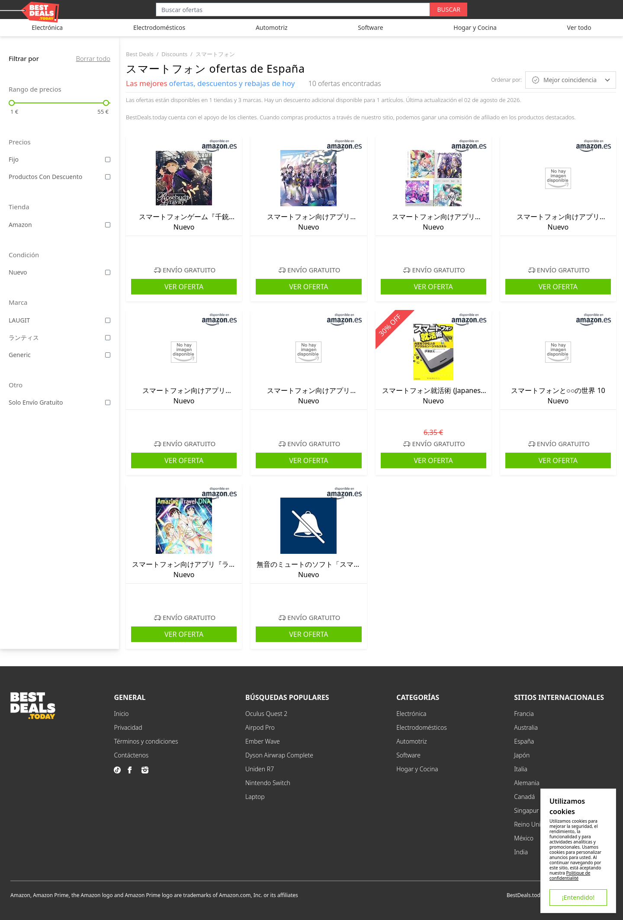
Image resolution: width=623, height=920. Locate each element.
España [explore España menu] (524, 741)
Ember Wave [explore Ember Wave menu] (262, 741)
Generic (20, 355)
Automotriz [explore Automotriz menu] (411, 741)
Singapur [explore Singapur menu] (526, 810)
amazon (20, 224)
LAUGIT (19, 320)
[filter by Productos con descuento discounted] (107, 176)
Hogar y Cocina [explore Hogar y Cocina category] (475, 27)
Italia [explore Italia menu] (520, 769)
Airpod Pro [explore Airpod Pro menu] (260, 727)
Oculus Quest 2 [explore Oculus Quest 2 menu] (266, 713)
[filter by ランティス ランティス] (107, 337)
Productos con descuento (45, 176)
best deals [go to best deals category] (140, 54)
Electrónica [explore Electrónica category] (47, 27)
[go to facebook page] (133, 770)
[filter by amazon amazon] (107, 224)
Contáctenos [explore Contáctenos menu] (131, 755)
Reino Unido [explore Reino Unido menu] (531, 824)
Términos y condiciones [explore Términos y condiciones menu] (146, 741)
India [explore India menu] (521, 852)
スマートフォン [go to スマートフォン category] (215, 54)
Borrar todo (93, 58)
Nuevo (18, 272)
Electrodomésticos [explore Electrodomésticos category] (159, 27)
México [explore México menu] (523, 838)
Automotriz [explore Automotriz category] (272, 27)
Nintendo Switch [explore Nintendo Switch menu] (267, 783)
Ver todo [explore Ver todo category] (579, 27)
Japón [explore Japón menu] (522, 755)
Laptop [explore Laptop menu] (255, 796)
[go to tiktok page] (119, 770)
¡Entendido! (578, 897)
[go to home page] (32, 716)
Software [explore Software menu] (408, 755)
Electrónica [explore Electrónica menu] (411, 713)
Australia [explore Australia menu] (526, 727)
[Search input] (293, 9)
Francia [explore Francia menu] (524, 713)
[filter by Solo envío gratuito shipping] (107, 402)
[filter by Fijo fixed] (107, 159)
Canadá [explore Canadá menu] (524, 796)
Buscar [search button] (448, 9)
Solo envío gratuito (36, 402)
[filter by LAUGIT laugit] (107, 320)
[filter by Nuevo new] (107, 272)
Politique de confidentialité (569, 875)
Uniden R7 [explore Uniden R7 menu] (259, 769)
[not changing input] (59, 102)
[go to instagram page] (146, 770)
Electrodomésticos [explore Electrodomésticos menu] (421, 727)
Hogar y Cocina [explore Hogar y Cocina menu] (417, 769)
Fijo (14, 159)
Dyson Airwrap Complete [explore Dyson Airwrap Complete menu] (279, 755)
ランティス (24, 337)
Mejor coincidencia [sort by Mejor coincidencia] (570, 80)
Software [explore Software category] (370, 27)
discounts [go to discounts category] (174, 54)
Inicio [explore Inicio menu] (121, 713)
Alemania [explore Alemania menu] (527, 783)
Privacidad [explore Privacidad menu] (128, 727)
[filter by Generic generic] (107, 355)
